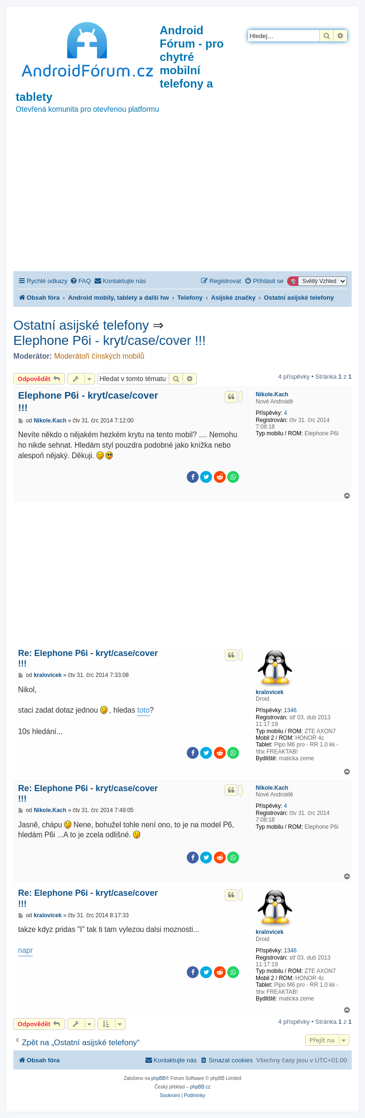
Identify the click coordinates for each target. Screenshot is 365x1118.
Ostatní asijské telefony (81, 325)
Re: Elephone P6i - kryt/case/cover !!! (88, 658)
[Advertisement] (182, 199)
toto (143, 710)
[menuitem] (80, 281)
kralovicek (270, 692)
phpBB (158, 1078)
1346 (290, 710)
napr (25, 950)
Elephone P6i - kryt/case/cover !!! (109, 340)
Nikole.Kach (272, 394)
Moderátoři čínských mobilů (99, 356)
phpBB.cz (200, 1086)
